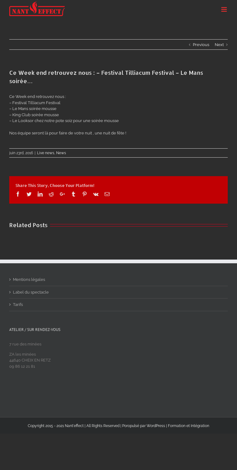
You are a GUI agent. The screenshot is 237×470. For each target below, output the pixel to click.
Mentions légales (29, 279)
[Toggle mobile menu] (224, 9)
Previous (201, 44)
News (61, 153)
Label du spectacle (31, 292)
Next (219, 44)
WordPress (156, 426)
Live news (45, 153)
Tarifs (18, 304)
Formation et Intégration (188, 426)
